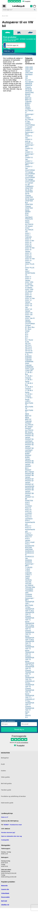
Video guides (5, 777)
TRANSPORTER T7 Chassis (29, 704)
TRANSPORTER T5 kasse (29, 674)
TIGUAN (28, 582)
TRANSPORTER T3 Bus (29, 639)
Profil (3, 764)
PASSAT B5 (29, 461)
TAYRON (28, 580)
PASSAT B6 (29, 473)
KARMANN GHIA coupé (29, 368)
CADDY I (28, 129)
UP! (26, 714)
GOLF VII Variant (28, 310)
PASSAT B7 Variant (29, 481)
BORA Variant (27, 106)
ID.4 (26, 334)
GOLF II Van (29, 240)
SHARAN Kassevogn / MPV (29, 564)
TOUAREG (29, 589)
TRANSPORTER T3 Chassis (29, 643)
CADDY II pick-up (28, 140)
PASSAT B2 (29, 443)
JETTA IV (28, 349)
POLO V (28, 526)
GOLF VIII (28, 313)
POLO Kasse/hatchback (30, 522)
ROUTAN (28, 547)
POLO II (28, 508)
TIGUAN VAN (30, 587)
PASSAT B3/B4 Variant (28, 457)
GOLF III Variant (28, 250)
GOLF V (28, 277)
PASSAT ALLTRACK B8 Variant (29, 430)
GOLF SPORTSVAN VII (30, 273)
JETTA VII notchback (29, 351)
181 (26, 78)
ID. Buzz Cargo (28, 330)
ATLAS (27, 96)
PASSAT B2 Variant (29, 445)
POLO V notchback (29, 534)
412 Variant (29, 82)
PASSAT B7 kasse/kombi (29, 485)
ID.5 (26, 336)
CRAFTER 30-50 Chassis (29, 193)
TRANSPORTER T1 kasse (29, 619)
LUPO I (27, 401)
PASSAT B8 (29, 488)
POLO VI (28, 537)
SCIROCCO (29, 551)
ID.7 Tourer (29, 340)
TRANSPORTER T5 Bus (29, 664)
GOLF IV (28, 253)
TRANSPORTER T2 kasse (29, 634)
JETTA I (28, 343)
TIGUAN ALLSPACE (29, 584)
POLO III (28, 510)
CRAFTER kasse (29, 209)
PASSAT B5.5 (28, 467)
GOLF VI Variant (28, 301)
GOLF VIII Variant (28, 315)
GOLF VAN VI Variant (29, 286)
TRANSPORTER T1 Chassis (29, 614)
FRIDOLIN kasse (29, 220)
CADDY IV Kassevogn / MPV (29, 154)
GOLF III (28, 242)
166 (26, 76)
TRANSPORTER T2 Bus (29, 624)
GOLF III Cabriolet (28, 245)
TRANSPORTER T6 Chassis (29, 686)
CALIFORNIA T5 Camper (30, 174)
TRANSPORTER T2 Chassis (29, 629)
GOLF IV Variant (28, 261)
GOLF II (28, 239)
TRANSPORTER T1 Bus (29, 610)
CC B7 (27, 184)
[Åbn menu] (4, 6)
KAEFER (28, 356)
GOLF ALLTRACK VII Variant (29, 224)
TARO (27, 578)
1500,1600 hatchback (29, 73)
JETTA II (28, 345)
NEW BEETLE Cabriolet (28, 419)
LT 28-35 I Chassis (28, 377)
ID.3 (26, 333)
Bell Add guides (6, 783)
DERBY (28, 212)
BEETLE (28, 98)
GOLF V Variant (28, 279)
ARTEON (28, 89)
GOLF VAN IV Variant (29, 283)
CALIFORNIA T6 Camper (30, 178)
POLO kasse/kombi (29, 545)
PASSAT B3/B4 (28, 453)
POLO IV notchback (29, 518)
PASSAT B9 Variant (29, 494)
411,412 (28, 80)
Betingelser (5, 758)
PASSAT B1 (29, 434)
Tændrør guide (6, 790)
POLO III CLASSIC (28, 512)
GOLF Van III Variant (30, 319)
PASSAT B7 (29, 479)
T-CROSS (28, 567)
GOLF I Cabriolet (28, 236)
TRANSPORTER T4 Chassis (29, 654)
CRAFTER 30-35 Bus (29, 189)
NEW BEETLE (28, 415)
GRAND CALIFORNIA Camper (30, 323)
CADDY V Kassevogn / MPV (29, 163)
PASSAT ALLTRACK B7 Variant (29, 424)
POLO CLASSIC (28, 505)
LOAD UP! (29, 370)
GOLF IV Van (30, 259)
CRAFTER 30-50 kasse (29, 198)
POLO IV (28, 515)
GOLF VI (28, 293)
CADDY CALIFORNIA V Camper (30, 125)
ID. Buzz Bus (29, 327)
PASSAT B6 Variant (29, 476)
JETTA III (28, 347)
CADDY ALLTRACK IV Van (29, 119)
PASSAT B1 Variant (29, 436)
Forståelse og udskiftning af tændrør (13, 796)
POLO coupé (30, 542)
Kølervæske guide (7, 803)
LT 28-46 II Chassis (29, 388)
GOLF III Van (30, 248)
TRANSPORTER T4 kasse (29, 659)
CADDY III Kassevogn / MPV (29, 145)
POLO (27, 502)
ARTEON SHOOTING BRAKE (29, 92)
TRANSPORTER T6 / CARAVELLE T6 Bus (30, 680)
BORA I (28, 103)
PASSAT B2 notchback (29, 449)
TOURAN (28, 594)
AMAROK (28, 83)
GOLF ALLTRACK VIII (29, 229)
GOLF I (27, 233)
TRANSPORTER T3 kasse (29, 648)
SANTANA (29, 549)
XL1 (26, 717)
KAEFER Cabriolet (28, 359)
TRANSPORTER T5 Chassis (29, 668)
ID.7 (26, 338)
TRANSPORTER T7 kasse (29, 710)
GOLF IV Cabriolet (28, 256)
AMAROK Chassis (28, 86)
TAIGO (27, 576)
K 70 (26, 354)
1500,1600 (29, 67)
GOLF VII (28, 304)
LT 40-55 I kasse (28, 398)
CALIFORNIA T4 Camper (30, 171)
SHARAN (28, 560)
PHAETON (29, 500)
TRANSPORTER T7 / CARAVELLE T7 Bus (30, 698)
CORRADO (29, 186)
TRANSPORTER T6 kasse (29, 692)
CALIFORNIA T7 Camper (30, 182)
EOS (27, 213)
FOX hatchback (29, 216)
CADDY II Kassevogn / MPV (29, 132)
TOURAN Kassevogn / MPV (29, 598)
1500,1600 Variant (29, 70)
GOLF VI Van (30, 298)
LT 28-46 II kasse (29, 391)
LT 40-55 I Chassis (28, 395)
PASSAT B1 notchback (29, 440)
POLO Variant (27, 539)
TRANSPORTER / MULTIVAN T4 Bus (29, 604)
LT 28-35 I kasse (28, 380)
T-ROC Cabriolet (28, 572)
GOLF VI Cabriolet (28, 295)
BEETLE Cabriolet (28, 100)
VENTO (28, 715)
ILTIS (27, 342)
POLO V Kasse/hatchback (30, 529)
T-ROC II (28, 575)
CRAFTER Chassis (29, 205)
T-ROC (27, 569)
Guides (3, 770)
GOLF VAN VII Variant (29, 290)
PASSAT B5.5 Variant (29, 471)
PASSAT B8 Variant (29, 490)
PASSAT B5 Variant (29, 463)
